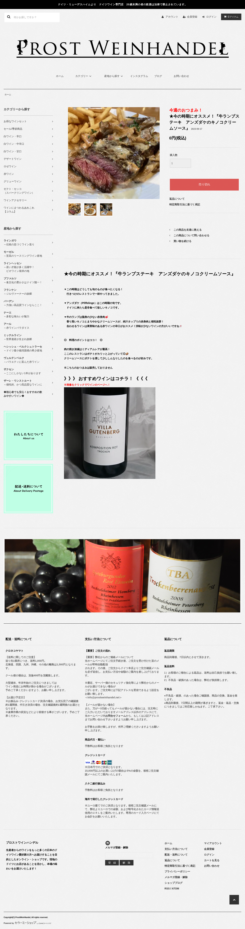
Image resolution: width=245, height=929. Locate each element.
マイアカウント (213, 843)
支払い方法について (176, 848)
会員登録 (192, 16)
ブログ (158, 76)
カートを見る (211, 860)
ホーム (60, 76)
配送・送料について (176, 854)
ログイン (211, 16)
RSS (167, 888)
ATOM (175, 888)
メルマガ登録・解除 (176, 877)
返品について (177, 198)
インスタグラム (139, 76)
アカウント (171, 16)
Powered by (27, 923)
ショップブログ (173, 882)
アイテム (230, 16)
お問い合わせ (181, 76)
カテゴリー (84, 76)
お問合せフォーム (115, 715)
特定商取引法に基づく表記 (184, 204)
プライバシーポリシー (177, 871)
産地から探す (114, 76)
